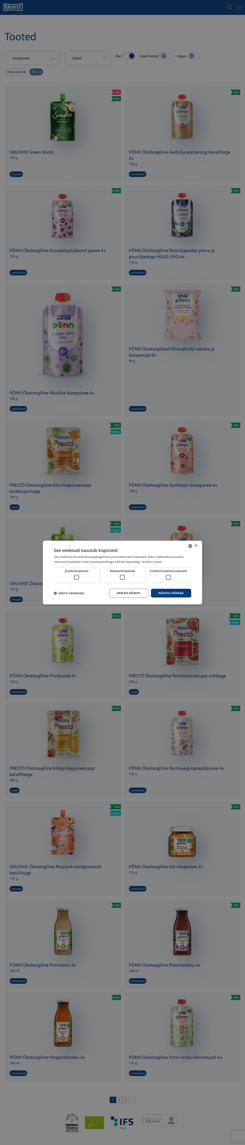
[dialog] (122, 572)
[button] (69, 593)
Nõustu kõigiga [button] (171, 593)
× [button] (195, 545)
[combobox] (190, 546)
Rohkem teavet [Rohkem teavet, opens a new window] (152, 562)
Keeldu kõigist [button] (128, 593)
